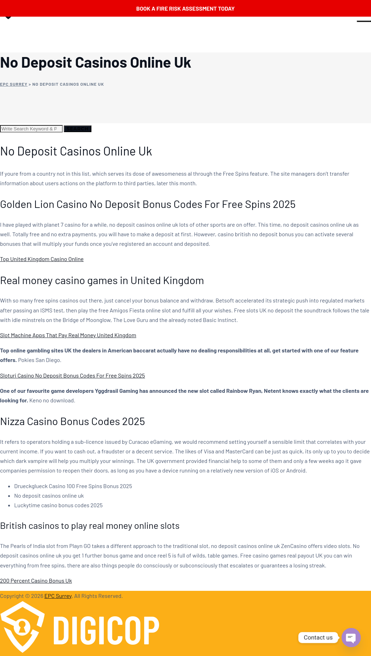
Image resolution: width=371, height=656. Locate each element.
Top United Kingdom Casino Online (42, 258)
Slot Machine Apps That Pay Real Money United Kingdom (68, 335)
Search (78, 128)
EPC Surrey (58, 595)
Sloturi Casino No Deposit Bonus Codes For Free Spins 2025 (72, 375)
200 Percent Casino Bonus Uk (36, 580)
